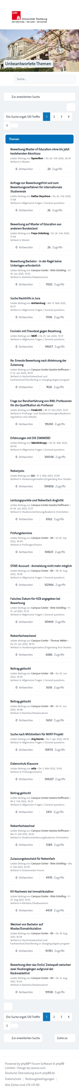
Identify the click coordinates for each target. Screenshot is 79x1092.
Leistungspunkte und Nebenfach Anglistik (37, 500)
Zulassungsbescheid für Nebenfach (32, 859)
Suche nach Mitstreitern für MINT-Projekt (36, 734)
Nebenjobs (17, 471)
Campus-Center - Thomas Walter (49, 640)
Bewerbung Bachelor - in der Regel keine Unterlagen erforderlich (36, 263)
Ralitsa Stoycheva (40, 196)
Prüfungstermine (21, 533)
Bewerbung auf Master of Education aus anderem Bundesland (35, 226)
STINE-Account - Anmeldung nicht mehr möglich (41, 566)
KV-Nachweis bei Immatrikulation (32, 891)
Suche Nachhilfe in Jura (25, 298)
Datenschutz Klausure (24, 764)
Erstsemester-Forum (33, 870)
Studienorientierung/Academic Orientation (45, 512)
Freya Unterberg (40, 233)
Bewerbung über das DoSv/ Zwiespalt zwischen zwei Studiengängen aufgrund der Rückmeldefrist (40, 969)
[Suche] (63, 79)
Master (26, 161)
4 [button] (69, 117)
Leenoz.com (38, 1068)
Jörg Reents (37, 739)
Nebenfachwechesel (23, 636)
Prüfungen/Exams (32, 544)
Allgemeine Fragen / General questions (43, 203)
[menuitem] (13, 1079)
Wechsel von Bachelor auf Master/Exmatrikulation (26, 926)
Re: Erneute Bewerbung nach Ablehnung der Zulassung (38, 362)
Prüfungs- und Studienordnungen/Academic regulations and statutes (40, 415)
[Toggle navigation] (74, 15)
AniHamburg (38, 303)
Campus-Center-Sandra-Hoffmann (50, 369)
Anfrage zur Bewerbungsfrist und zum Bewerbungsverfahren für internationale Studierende (36, 187)
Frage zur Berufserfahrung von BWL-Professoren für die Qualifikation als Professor (41, 403)
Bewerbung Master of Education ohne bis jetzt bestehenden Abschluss (39, 151)
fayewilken (37, 158)
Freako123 (36, 410)
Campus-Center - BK (42, 538)
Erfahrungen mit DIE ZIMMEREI (30, 438)
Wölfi (34, 336)
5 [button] (7, 125)
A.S (33, 475)
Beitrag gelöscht (20, 668)
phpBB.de (49, 1073)
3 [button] (61, 117)
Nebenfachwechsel (22, 826)
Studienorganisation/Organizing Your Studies (46, 479)
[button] (15, 125)
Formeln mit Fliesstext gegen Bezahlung (35, 331)
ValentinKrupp (39, 443)
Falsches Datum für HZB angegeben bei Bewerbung (35, 601)
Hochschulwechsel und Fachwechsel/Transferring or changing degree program (40, 378)
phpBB (25, 1064)
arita (33, 768)
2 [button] (54, 117)
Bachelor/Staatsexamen (35, 277)
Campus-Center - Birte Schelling (48, 270)
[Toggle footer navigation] (5, 1053)
